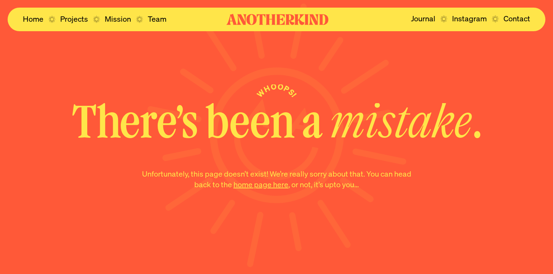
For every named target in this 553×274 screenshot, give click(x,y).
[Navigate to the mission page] (118, 19)
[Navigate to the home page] (33, 19)
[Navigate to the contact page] (516, 18)
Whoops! (277, 90)
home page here (260, 184)
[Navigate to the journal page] (423, 18)
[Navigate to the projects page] (74, 19)
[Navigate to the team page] (157, 19)
